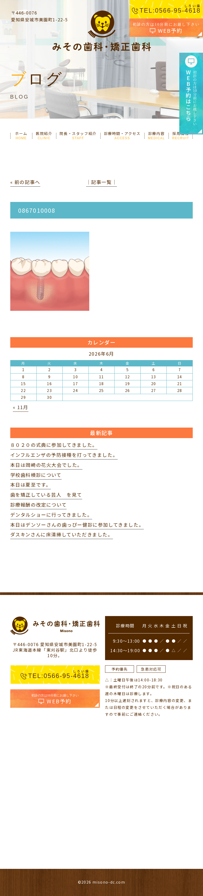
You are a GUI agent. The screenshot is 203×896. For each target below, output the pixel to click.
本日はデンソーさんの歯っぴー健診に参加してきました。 (77, 524)
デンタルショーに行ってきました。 (51, 514)
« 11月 (20, 407)
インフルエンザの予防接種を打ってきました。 (64, 454)
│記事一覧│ (101, 181)
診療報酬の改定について (38, 504)
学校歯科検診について (36, 474)
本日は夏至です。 (30, 484)
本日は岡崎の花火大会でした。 (46, 464)
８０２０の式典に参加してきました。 (53, 444)
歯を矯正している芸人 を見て (46, 494)
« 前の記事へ (25, 181)
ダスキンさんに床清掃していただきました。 (61, 534)
